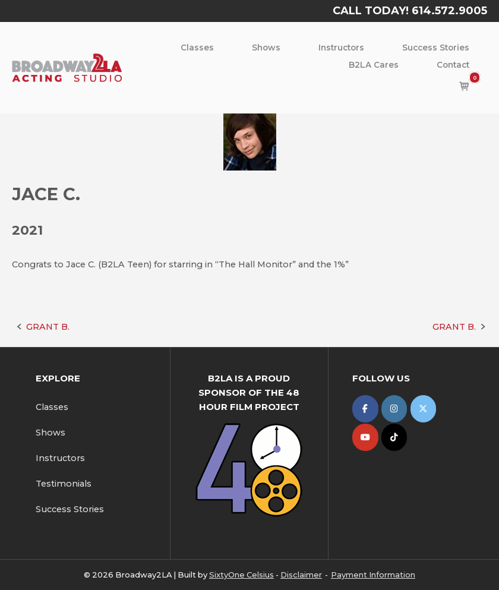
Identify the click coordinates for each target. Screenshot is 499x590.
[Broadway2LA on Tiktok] (394, 437)
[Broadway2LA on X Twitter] (423, 408)
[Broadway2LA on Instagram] (394, 408)
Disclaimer (301, 574)
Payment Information (373, 574)
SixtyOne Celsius (241, 574)
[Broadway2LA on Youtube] (365, 437)
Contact (453, 65)
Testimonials (63, 483)
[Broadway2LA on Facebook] (365, 408)
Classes (197, 47)
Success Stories (435, 47)
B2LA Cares (374, 65)
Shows (266, 47)
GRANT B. (48, 326)
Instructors (341, 47)
